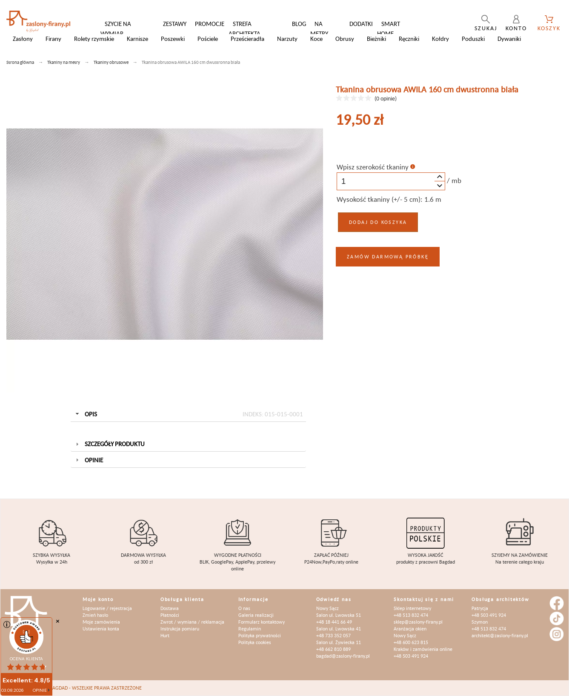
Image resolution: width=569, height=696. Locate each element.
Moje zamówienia (101, 622)
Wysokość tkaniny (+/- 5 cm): (380, 199)
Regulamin (249, 628)
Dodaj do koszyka (378, 222)
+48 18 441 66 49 (334, 622)
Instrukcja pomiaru (179, 628)
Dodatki (361, 24)
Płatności (169, 615)
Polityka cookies (254, 642)
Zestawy (174, 24)
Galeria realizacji (256, 615)
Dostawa (169, 608)
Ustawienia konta (101, 628)
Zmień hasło (95, 615)
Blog (299, 24)
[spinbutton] (391, 181)
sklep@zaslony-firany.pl (418, 622)
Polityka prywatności (259, 635)
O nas (244, 608)
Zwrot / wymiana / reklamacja (192, 622)
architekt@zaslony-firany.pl (500, 635)
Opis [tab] (188, 414)
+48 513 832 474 (411, 615)
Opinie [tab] (88, 460)
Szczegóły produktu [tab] (109, 444)
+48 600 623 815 (411, 642)
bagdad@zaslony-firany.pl (343, 656)
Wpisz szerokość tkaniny (373, 167)
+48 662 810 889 (333, 649)
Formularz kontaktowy (261, 622)
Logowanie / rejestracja (107, 608)
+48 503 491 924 (411, 656)
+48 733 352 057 (333, 635)
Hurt (164, 635)
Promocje (209, 24)
